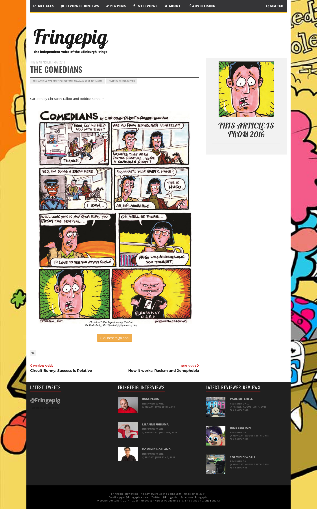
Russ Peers (150, 399)
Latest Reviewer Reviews (233, 387)
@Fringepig (170, 497)
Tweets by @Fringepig (44, 408)
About (173, 6)
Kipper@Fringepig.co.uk (132, 497)
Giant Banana (211, 500)
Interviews (145, 6)
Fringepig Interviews (141, 387)
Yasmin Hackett (242, 457)
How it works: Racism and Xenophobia (163, 371)
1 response (238, 467)
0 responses (239, 409)
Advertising (202, 6)
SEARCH (275, 6)
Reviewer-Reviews (80, 6)
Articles (43, 6)
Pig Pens (116, 6)
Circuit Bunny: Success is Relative (61, 371)
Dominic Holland (156, 449)
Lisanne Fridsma (155, 424)
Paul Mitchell (241, 399)
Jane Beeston (240, 428)
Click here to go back (114, 338)
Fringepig (201, 497)
